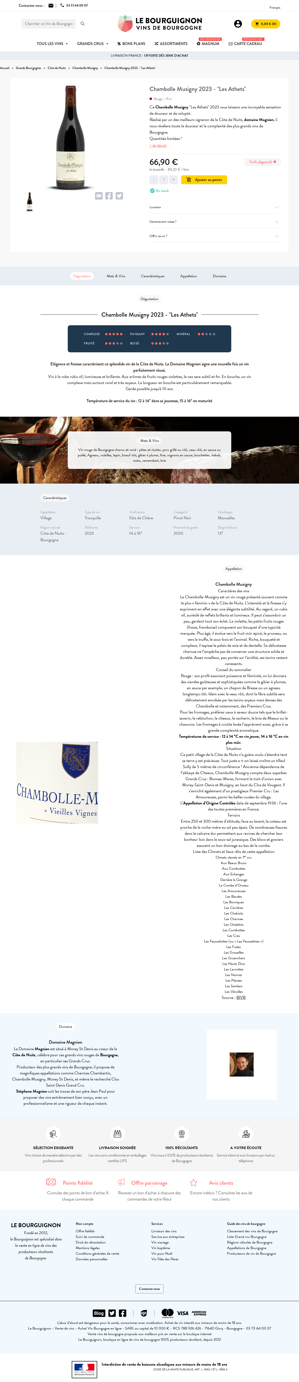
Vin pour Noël (161, 1253)
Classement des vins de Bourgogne (252, 1231)
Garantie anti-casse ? (215, 221)
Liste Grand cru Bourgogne (247, 1237)
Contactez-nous (149, 1288)
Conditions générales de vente (97, 1253)
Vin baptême (160, 1248)
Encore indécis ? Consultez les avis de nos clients (221, 1196)
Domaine (219, 276)
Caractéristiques (152, 276)
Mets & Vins (116, 276)
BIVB (241, 997)
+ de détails (158, 145)
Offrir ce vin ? (215, 236)
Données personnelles (91, 1259)
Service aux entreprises (168, 1237)
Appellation (188, 276)
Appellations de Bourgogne (246, 1248)
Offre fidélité (85, 1231)
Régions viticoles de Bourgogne (249, 1242)
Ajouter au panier (204, 180)
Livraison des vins (164, 1231)
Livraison (215, 207)
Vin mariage (160, 1242)
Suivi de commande (90, 1237)
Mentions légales (88, 1248)
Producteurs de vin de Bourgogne (251, 1253)
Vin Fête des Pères (164, 1259)
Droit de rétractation (91, 1242)
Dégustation (82, 276)
